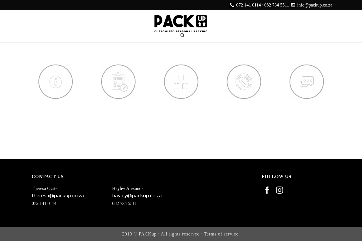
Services (118, 106)
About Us (55, 106)
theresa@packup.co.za (58, 195)
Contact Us (244, 106)
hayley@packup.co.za (137, 195)
